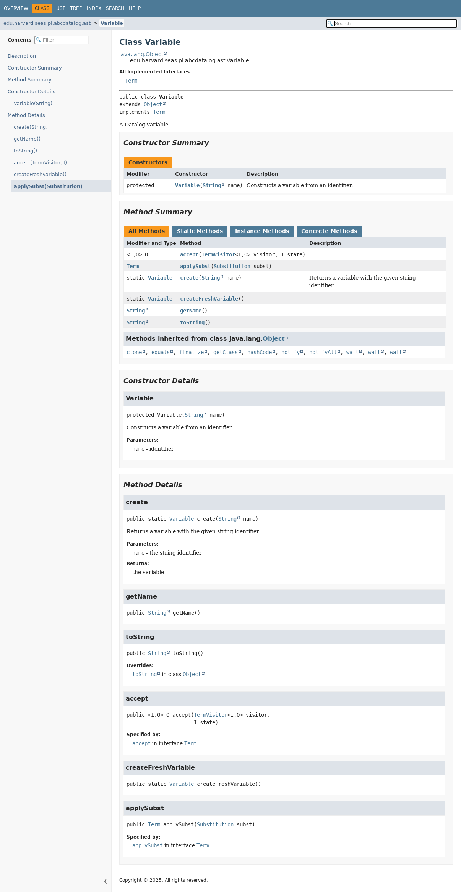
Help (135, 8)
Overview (16, 8)
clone (134, 352)
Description (23, 56)
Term (131, 81)
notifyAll (323, 352)
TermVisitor (218, 254)
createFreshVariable (209, 299)
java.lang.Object (141, 54)
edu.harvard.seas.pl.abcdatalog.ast (47, 23)
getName (190, 311)
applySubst (195, 266)
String (212, 185)
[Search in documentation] (391, 23)
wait (352, 352)
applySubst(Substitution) (44, 186)
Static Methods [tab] (200, 231)
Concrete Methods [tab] (329, 231)
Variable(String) (33, 103)
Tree (76, 8)
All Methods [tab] (146, 231)
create (189, 278)
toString (192, 322)
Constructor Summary (35, 68)
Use (61, 8)
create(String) (31, 127)
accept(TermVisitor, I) (40, 162)
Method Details (26, 115)
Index (94, 8)
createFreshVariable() (40, 174)
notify (290, 352)
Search (115, 8)
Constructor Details (31, 91)
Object (153, 104)
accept (189, 254)
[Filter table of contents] (61, 40)
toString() (25, 151)
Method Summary (30, 80)
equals (160, 352)
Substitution (232, 266)
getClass (225, 352)
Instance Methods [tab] (262, 231)
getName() (27, 139)
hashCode (259, 352)
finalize (191, 352)
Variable (112, 23)
